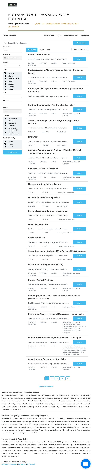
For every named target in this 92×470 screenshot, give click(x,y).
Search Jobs (49, 35)
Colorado (11, 89)
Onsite (11, 141)
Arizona (11, 81)
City (4, 92)
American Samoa (14, 79)
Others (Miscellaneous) (14, 133)
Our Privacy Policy (46, 386)
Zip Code (6, 100)
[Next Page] (67, 378)
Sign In (59, 35)
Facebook (13, 464)
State (4, 70)
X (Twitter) (31, 464)
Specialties (7, 54)
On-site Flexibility (9, 138)
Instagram (22, 464)
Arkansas (11, 84)
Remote (11, 147)
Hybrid (11, 144)
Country (6, 62)
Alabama (11, 73)
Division (6, 115)
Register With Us (71, 35)
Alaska (11, 76)
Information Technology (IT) (13, 129)
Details (79, 59)
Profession (6, 47)
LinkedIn (5, 464)
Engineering (12, 123)
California (12, 87)
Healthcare (12, 126)
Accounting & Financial (13, 119)
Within (5, 108)
